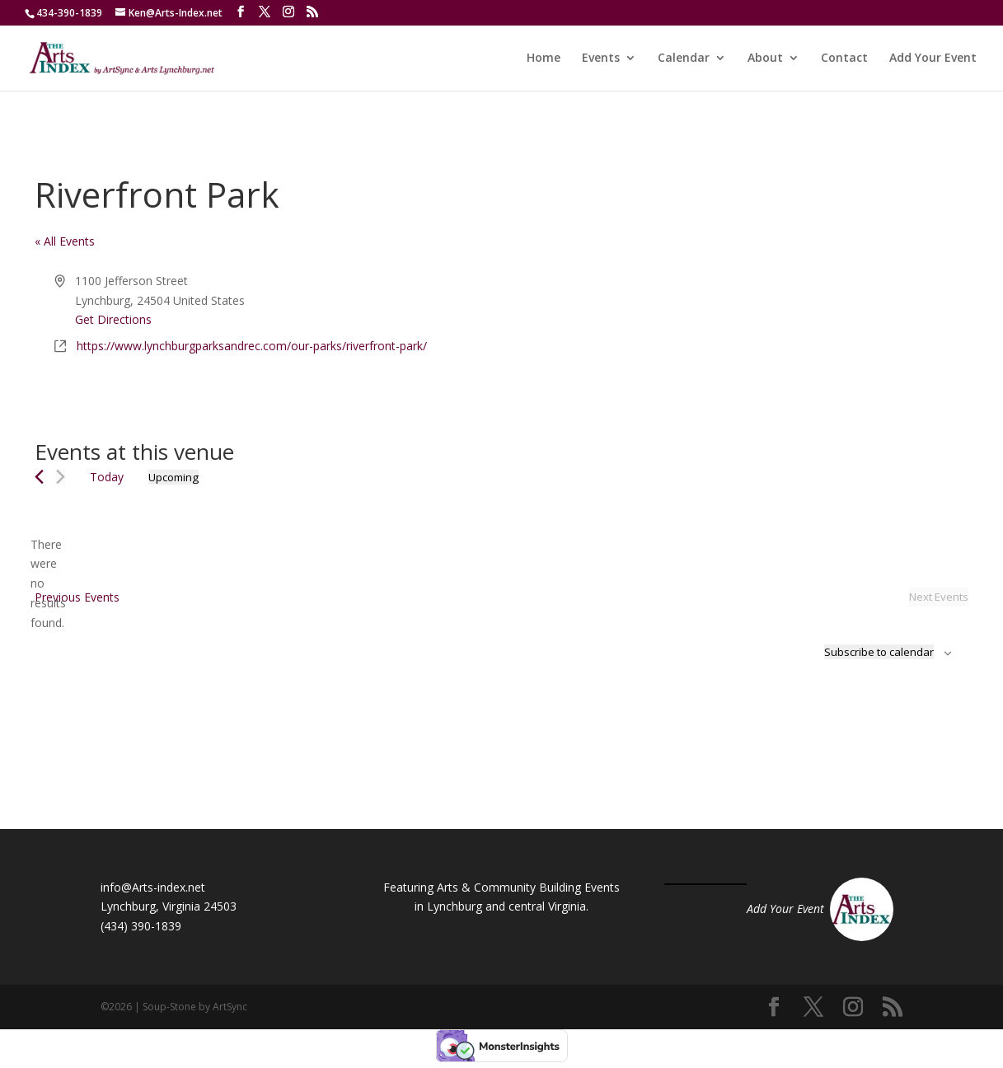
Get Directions (113, 319)
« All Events (65, 241)
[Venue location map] (734, 333)
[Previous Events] (39, 477)
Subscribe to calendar (879, 651)
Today (107, 477)
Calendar (684, 58)
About (765, 58)
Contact (844, 58)
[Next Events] (60, 477)
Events (601, 58)
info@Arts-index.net (153, 887)
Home (543, 58)
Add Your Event (933, 58)
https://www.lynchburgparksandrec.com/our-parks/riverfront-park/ (252, 346)
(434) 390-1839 (141, 926)
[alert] (48, 584)
